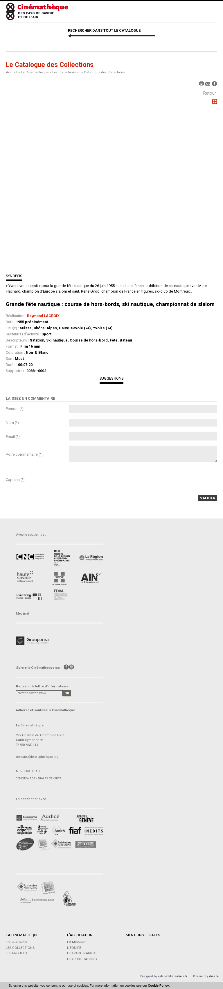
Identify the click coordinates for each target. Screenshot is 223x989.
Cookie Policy (158, 985)
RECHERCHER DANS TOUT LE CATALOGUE (104, 30)
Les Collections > (66, 72)
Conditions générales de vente (38, 778)
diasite (214, 976)
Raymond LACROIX (43, 316)
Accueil (11, 72)
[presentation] (113, 479)
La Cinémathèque (22, 935)
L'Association (80, 935)
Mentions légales (29, 771)
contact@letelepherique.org (37, 757)
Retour (209, 93)
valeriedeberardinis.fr (172, 976)
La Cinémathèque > (36, 72)
